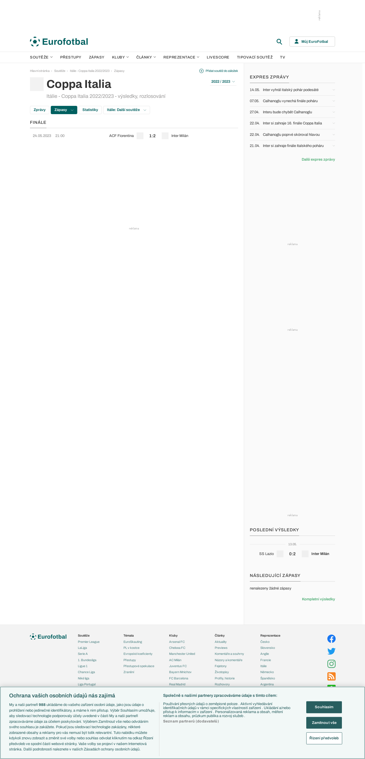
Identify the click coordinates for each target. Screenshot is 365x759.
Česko (264, 641)
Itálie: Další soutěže (126, 110)
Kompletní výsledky (318, 599)
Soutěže (41, 57)
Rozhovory (222, 684)
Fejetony (221, 666)
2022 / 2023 (223, 82)
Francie (265, 660)
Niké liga (83, 678)
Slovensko (267, 647)
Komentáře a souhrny (229, 653)
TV (282, 57)
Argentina (267, 684)
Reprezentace (181, 57)
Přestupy (71, 57)
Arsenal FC (177, 641)
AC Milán (175, 660)
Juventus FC (178, 666)
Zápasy (97, 57)
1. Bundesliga (87, 660)
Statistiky (90, 110)
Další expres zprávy (318, 160)
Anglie (264, 653)
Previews (221, 647)
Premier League (89, 641)
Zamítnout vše (324, 722)
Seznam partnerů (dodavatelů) (191, 721)
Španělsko (267, 678)
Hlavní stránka (40, 70)
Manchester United (182, 653)
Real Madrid (177, 684)
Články (220, 635)
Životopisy (222, 672)
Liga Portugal (87, 684)
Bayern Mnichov (180, 672)
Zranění (128, 672)
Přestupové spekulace (138, 666)
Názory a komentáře (228, 660)
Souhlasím (324, 707)
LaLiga (82, 647)
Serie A (83, 653)
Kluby (120, 57)
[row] (134, 136)
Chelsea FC (177, 647)
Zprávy (40, 110)
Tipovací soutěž (255, 57)
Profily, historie (225, 678)
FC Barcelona (178, 678)
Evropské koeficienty (138, 653)
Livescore (218, 57)
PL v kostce (131, 647)
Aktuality (221, 641)
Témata (128, 635)
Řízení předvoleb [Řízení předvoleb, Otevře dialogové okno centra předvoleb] (324, 738)
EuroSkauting (132, 641)
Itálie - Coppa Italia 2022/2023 (90, 70)
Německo (267, 672)
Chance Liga (86, 672)
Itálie (263, 666)
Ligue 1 (83, 666)
